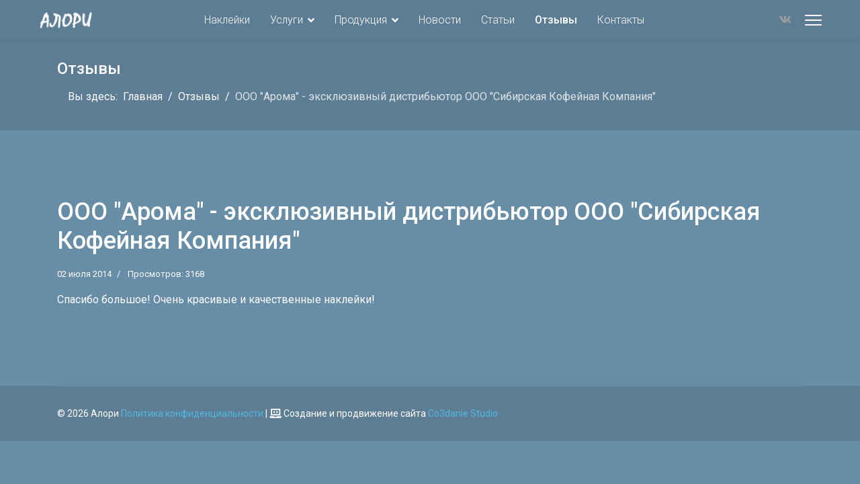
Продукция (361, 19)
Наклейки (227, 19)
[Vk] (785, 19)
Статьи (498, 19)
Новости (440, 19)
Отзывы (556, 19)
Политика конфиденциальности (192, 413)
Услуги (286, 19)
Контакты (620, 19)
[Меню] (813, 20)
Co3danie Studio (463, 413)
